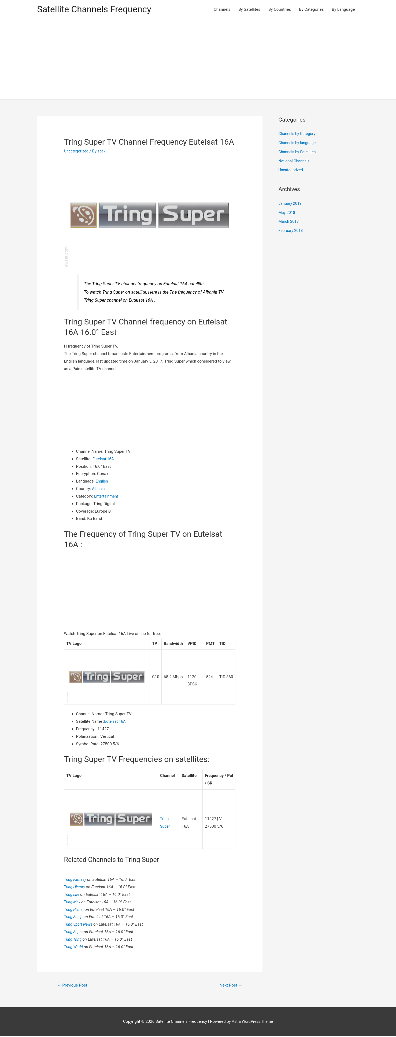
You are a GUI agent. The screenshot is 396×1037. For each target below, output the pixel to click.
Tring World (74, 947)
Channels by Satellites (298, 152)
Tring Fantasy (76, 879)
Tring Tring (74, 939)
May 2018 (287, 213)
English (102, 481)
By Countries (279, 9)
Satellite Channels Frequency (97, 9)
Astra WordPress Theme (252, 1022)
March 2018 (289, 222)
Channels (222, 9)
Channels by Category (298, 134)
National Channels (295, 161)
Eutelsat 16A (103, 459)
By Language (343, 9)
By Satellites (249, 9)
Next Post (230, 985)
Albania (98, 489)
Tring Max (73, 902)
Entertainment (106, 496)
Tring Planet (75, 909)
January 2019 (291, 204)
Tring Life (72, 894)
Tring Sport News (79, 924)
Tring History (75, 887)
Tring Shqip (74, 917)
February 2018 (291, 231)
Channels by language (298, 143)
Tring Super (74, 932)
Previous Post (73, 985)
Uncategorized (77, 151)
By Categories (311, 9)
